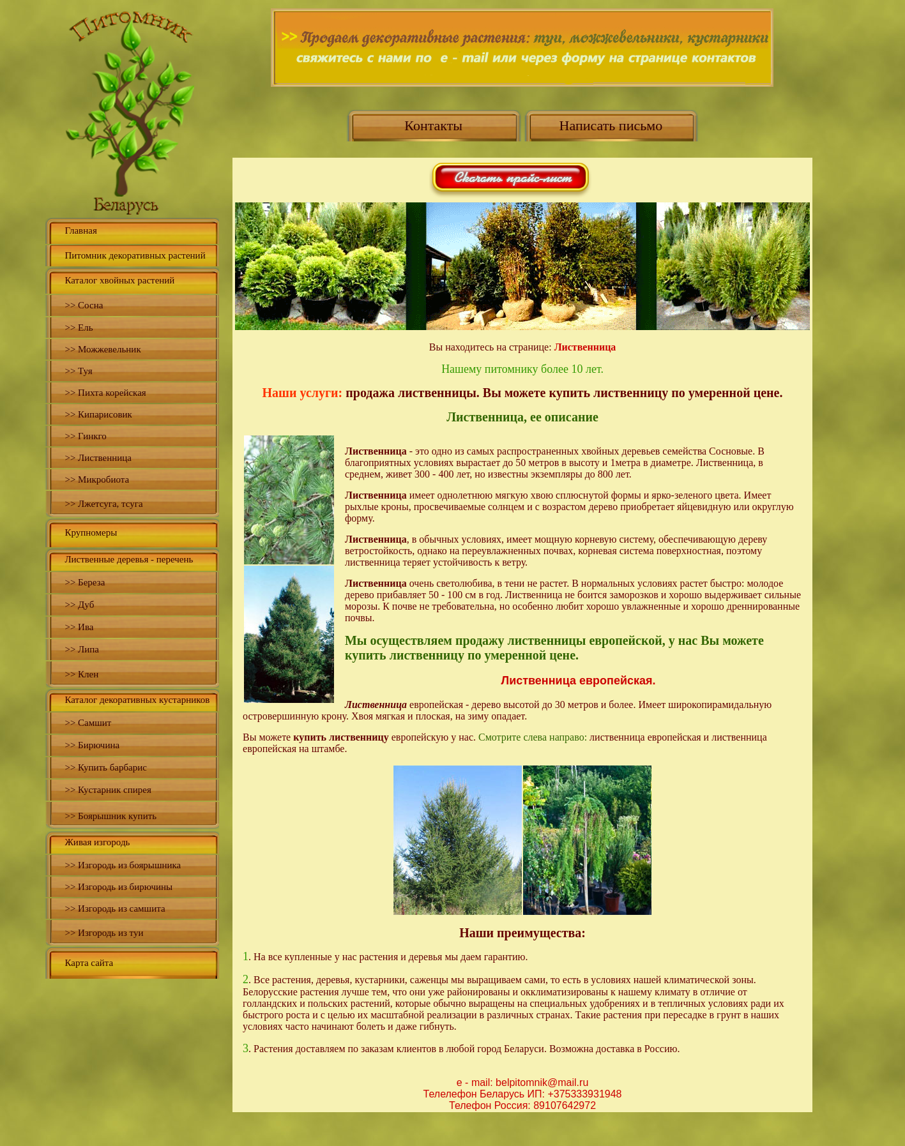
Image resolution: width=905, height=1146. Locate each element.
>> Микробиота (97, 479)
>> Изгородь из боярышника (123, 865)
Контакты (433, 125)
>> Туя (78, 371)
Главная (80, 230)
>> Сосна (84, 305)
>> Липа (82, 649)
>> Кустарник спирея (108, 790)
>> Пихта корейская (105, 393)
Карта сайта (89, 963)
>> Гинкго (85, 436)
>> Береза (85, 582)
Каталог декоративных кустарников (137, 700)
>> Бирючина (92, 745)
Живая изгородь (97, 842)
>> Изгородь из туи (104, 933)
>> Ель (79, 327)
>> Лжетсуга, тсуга (103, 504)
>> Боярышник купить (110, 816)
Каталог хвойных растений (119, 280)
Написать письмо (611, 125)
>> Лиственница (98, 458)
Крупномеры (91, 532)
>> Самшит (88, 723)
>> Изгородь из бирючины (118, 887)
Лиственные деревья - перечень (129, 559)
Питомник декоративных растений (135, 255)
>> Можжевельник (103, 349)
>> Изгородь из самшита (115, 908)
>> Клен (81, 674)
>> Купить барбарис (106, 767)
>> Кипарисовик (98, 414)
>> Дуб (79, 604)
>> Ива (79, 627)
